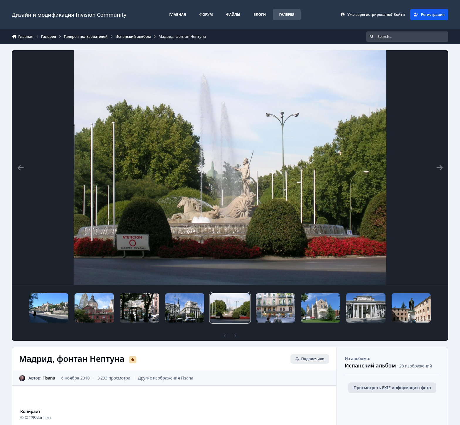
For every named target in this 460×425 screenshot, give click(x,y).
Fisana (49, 378)
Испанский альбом (370, 365)
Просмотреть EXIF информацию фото (392, 387)
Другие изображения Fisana (165, 378)
